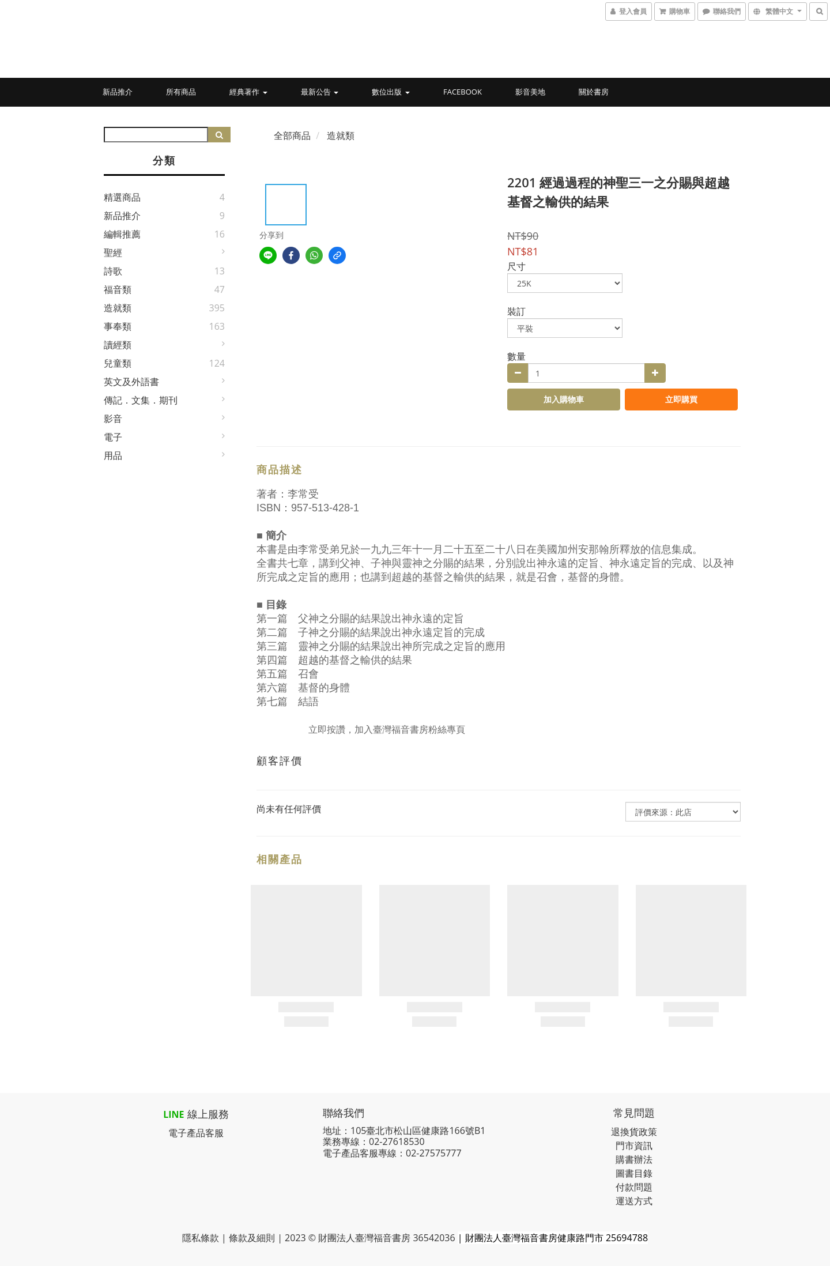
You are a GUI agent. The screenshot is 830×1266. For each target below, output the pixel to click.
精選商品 (122, 197)
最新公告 (319, 91)
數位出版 (390, 91)
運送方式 (634, 1201)
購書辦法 (634, 1159)
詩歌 (113, 271)
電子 (113, 437)
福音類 (117, 289)
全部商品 (292, 135)
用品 (113, 455)
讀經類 (117, 344)
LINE (173, 1114)
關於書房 (594, 91)
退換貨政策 (634, 1131)
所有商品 (181, 91)
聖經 (113, 252)
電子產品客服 (196, 1132)
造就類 (117, 308)
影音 (113, 418)
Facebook (462, 91)
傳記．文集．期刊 (141, 400)
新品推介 (118, 91)
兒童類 (117, 363)
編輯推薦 (122, 234)
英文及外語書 (131, 381)
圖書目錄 (634, 1173)
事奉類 (117, 326)
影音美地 (530, 91)
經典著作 (248, 91)
